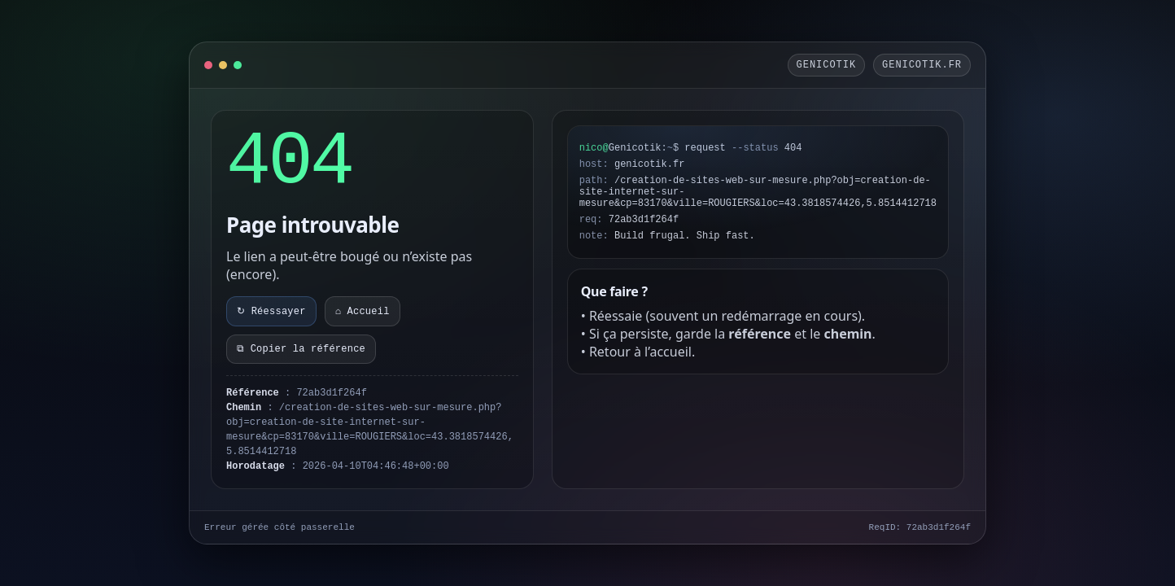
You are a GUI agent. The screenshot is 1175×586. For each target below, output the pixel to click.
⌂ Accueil (362, 311)
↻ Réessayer (271, 311)
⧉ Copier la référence (301, 349)
